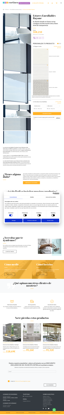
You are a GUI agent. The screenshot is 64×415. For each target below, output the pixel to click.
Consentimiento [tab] (13, 197)
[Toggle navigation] (61, 3)
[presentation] (14, 377)
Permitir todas (50, 220)
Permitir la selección (32, 220)
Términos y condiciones (44, 413)
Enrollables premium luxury (16, 9)
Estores (7, 9)
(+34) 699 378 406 (38, 3)
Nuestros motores (47, 398)
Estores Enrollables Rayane (29, 9)
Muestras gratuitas (24, 3)
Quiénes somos (46, 397)
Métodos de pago (46, 402)
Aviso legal (8, 413)
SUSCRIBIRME (49, 385)
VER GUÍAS (10, 274)
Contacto (45, 406)
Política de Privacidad (19, 381)
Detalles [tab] (32, 197)
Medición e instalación (47, 401)
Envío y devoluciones (47, 405)
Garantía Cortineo (47, 403)
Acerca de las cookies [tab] (51, 197)
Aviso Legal (27, 381)
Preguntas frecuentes (47, 399)
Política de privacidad (20, 413)
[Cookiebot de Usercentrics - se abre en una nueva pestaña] (53, 194)
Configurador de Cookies (56, 413)
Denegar (14, 220)
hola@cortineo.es (26, 401)
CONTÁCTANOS (10, 251)
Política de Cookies (32, 413)
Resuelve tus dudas (31, 182)
